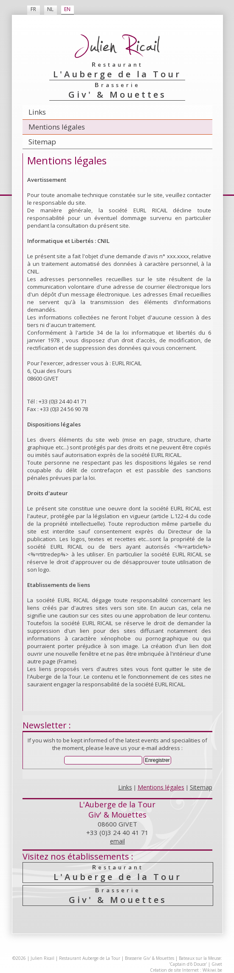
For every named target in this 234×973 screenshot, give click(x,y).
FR (33, 9)
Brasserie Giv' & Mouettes (149, 958)
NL (50, 9)
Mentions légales (56, 127)
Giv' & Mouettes (117, 895)
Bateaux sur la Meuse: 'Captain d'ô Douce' (195, 961)
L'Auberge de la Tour (117, 873)
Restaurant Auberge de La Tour (89, 958)
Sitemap (42, 142)
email (117, 841)
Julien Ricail (42, 958)
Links (37, 112)
